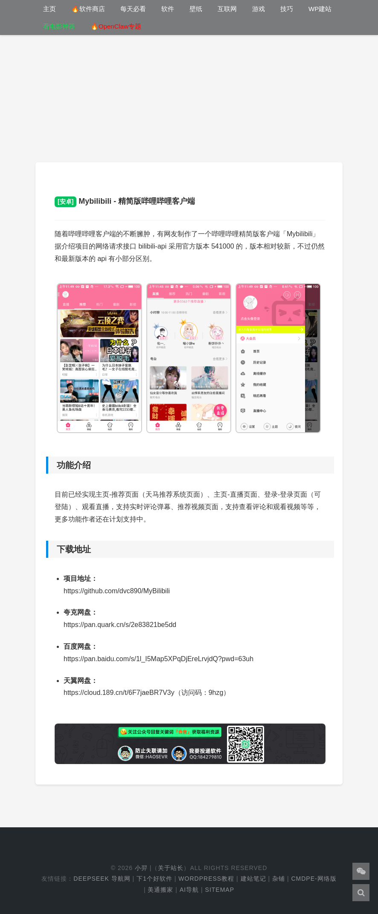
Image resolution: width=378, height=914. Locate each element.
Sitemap (219, 889)
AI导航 (189, 889)
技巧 (286, 8)
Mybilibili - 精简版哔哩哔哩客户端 (125, 201)
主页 (49, 8)
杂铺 (278, 878)
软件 (167, 8)
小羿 (141, 867)
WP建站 (319, 8)
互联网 (227, 8)
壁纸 (195, 8)
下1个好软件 (154, 878)
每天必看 (133, 8)
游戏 (258, 8)
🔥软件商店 (88, 8)
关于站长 (170, 867)
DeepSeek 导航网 (101, 878)
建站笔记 (253, 878)
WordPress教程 (206, 878)
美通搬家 (160, 889)
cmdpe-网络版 (313, 878)
